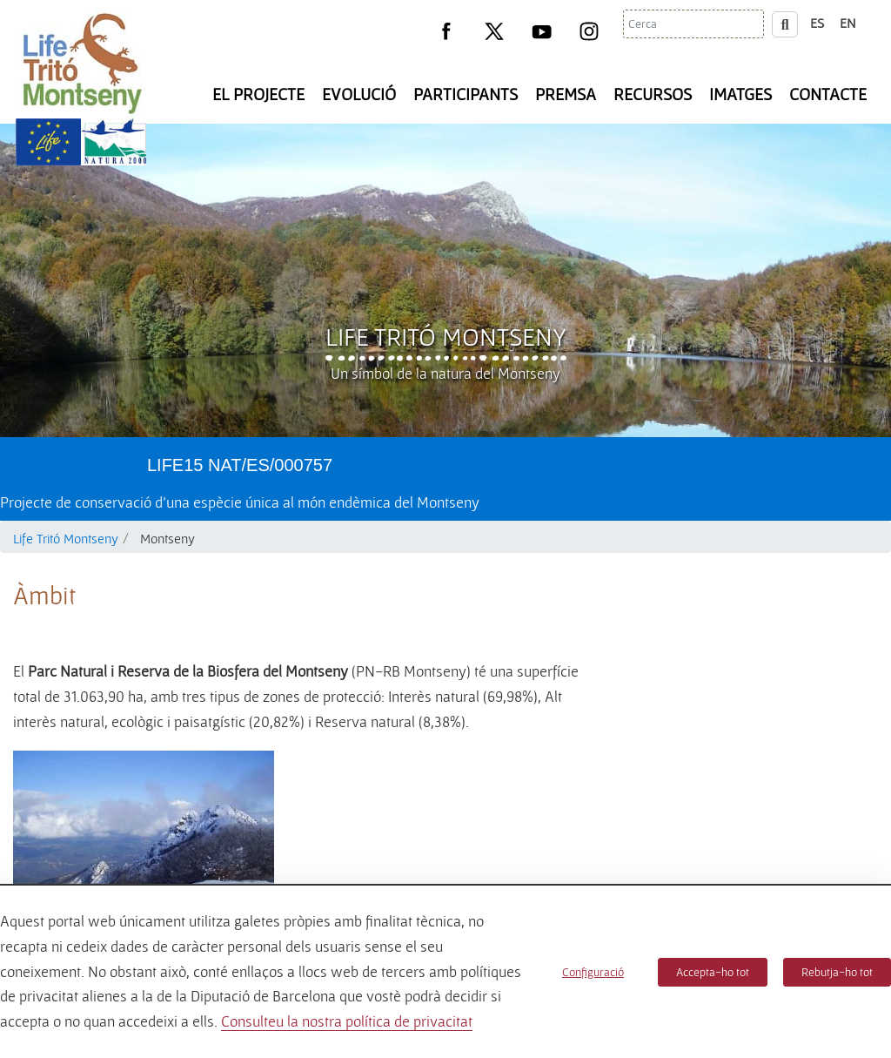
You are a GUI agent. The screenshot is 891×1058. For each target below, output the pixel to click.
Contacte (828, 94)
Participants (465, 94)
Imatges (740, 94)
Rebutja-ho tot (837, 972)
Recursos (652, 94)
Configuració (593, 972)
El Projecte (258, 94)
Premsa (565, 94)
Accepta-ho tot (712, 972)
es (817, 22)
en (848, 22)
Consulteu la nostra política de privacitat (346, 1021)
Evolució (359, 94)
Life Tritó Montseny (445, 336)
